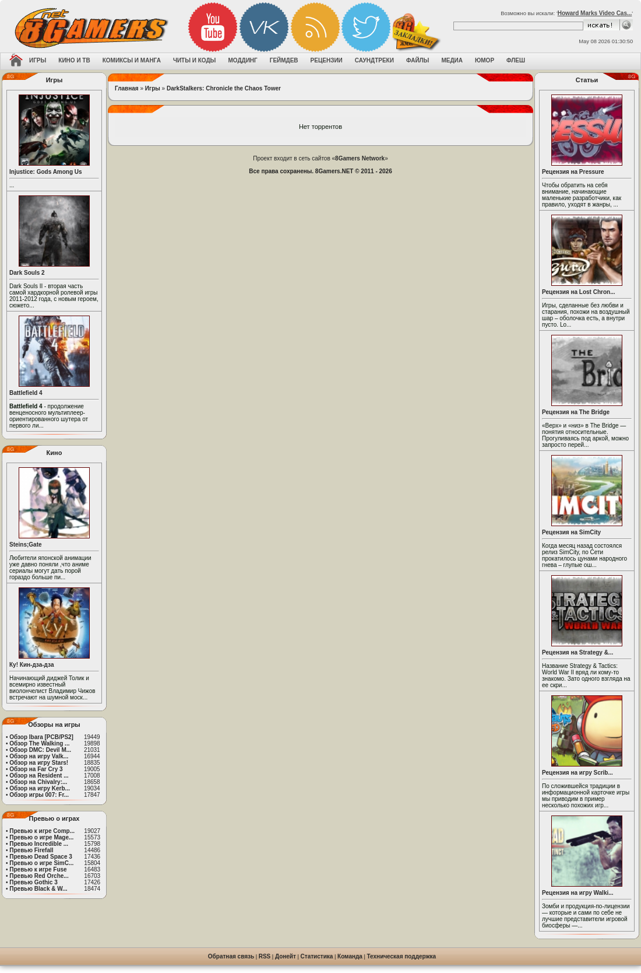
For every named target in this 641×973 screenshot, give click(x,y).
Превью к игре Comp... (42, 831)
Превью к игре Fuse (37, 869)
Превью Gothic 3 (33, 882)
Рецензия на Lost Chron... (578, 292)
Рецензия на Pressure (573, 172)
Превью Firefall (31, 850)
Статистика (317, 956)
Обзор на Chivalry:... (38, 782)
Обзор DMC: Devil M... (40, 750)
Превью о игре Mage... (41, 837)
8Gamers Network (360, 158)
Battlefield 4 (26, 393)
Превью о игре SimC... (41, 863)
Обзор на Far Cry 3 (35, 769)
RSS (265, 956)
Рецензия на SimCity (571, 532)
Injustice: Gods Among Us (45, 172)
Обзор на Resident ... (38, 775)
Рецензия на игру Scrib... (577, 772)
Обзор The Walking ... (39, 743)
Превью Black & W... (38, 889)
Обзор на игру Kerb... (39, 788)
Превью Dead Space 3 (40, 856)
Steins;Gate (25, 544)
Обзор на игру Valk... (38, 756)
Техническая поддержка (401, 956)
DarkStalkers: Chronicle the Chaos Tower (224, 88)
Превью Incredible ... (38, 844)
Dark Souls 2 (27, 273)
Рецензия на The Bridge (576, 412)
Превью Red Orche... (38, 876)
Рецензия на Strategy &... (577, 652)
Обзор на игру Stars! (38, 763)
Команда (349, 956)
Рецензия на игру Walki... (578, 893)
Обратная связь (231, 956)
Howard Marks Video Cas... (595, 13)
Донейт (285, 956)
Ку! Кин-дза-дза (31, 665)
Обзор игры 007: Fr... (39, 795)
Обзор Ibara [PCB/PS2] (41, 737)
